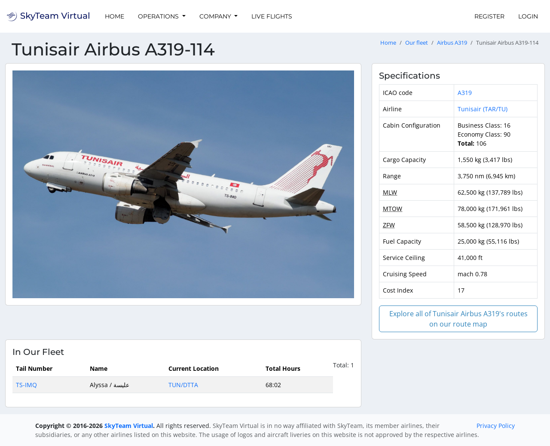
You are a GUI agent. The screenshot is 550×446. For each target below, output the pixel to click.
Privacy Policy (496, 426)
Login (528, 16)
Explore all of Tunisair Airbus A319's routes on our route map (458, 319)
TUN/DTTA (183, 385)
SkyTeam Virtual (128, 426)
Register (489, 16)
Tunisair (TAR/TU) (482, 109)
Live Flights (271, 16)
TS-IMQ (26, 385)
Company (216, 16)
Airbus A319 (452, 42)
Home (114, 16)
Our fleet (416, 42)
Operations (159, 16)
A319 (465, 93)
